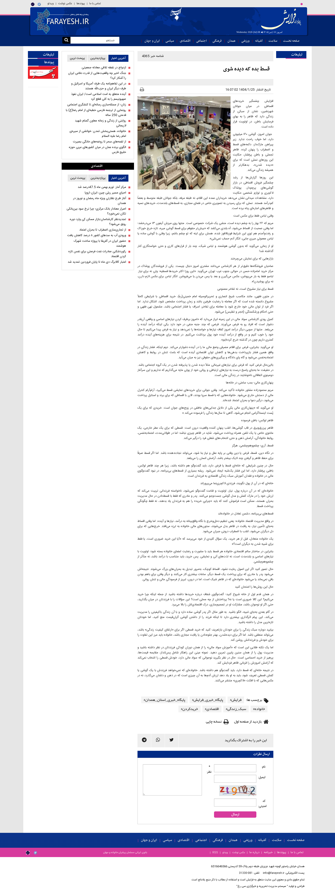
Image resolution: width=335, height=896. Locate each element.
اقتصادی (185, 41)
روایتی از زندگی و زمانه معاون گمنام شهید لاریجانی (100, 123)
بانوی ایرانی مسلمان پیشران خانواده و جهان (125, 853)
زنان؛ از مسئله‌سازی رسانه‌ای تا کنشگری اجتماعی (96, 104)
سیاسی (169, 41)
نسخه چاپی (214, 721)
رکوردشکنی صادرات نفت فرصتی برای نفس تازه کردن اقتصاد (97, 254)
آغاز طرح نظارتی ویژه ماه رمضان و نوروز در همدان (99, 201)
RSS (215, 853)
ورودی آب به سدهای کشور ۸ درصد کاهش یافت (96, 235)
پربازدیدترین (97, 58)
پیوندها (81, 3)
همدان (231, 41)
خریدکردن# (189, 709)
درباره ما (254, 852)
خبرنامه (268, 852)
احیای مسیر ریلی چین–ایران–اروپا (105, 192)
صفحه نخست (291, 41)
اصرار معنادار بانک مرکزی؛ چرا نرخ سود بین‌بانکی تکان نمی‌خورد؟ (96, 211)
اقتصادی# (212, 709)
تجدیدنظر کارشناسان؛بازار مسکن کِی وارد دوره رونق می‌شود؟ (98, 222)
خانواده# (259, 709)
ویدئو (50, 3)
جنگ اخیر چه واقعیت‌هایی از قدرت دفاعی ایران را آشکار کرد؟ (97, 76)
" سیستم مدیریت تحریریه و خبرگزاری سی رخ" (262, 886)
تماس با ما (95, 3)
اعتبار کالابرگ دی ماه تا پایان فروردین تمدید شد (97, 262)
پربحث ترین (77, 58)
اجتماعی (201, 41)
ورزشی (245, 41)
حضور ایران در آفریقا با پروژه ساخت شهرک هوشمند (100, 243)
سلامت (272, 41)
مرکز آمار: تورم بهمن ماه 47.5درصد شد (102, 187)
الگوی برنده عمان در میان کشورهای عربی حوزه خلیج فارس (97, 150)
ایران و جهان (152, 41)
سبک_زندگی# (236, 709)
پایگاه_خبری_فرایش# (207, 699)
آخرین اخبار (118, 58)
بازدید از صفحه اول (248, 721)
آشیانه (259, 41)
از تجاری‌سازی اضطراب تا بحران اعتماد (102, 229)
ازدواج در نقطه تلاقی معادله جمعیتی (104, 67)
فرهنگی (217, 41)
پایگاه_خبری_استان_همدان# (164, 699)
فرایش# (235, 699)
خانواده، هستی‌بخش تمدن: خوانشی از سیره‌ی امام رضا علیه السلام (98, 134)
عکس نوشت (65, 3)
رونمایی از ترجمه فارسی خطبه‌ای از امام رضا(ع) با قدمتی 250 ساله (96, 113)
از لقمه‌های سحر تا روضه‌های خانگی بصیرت (99, 141)
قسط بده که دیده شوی (246, 69)
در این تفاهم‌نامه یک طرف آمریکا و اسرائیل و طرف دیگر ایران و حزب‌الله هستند (98, 86)
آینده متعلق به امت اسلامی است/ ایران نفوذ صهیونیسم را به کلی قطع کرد (98, 97)
